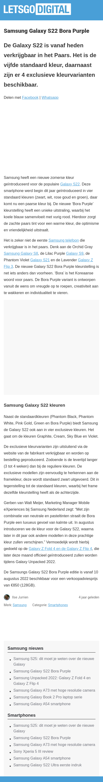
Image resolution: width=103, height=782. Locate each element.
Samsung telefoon (63, 240)
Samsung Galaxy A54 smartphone (42, 704)
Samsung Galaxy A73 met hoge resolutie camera (54, 690)
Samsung (20, 605)
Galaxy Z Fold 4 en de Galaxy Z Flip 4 (60, 549)
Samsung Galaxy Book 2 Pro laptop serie (47, 697)
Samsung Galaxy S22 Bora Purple (42, 671)
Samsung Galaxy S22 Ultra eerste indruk (47, 765)
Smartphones (58, 605)
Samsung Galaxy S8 (21, 253)
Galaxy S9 (74, 253)
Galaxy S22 (70, 184)
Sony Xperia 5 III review (33, 751)
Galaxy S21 (40, 260)
